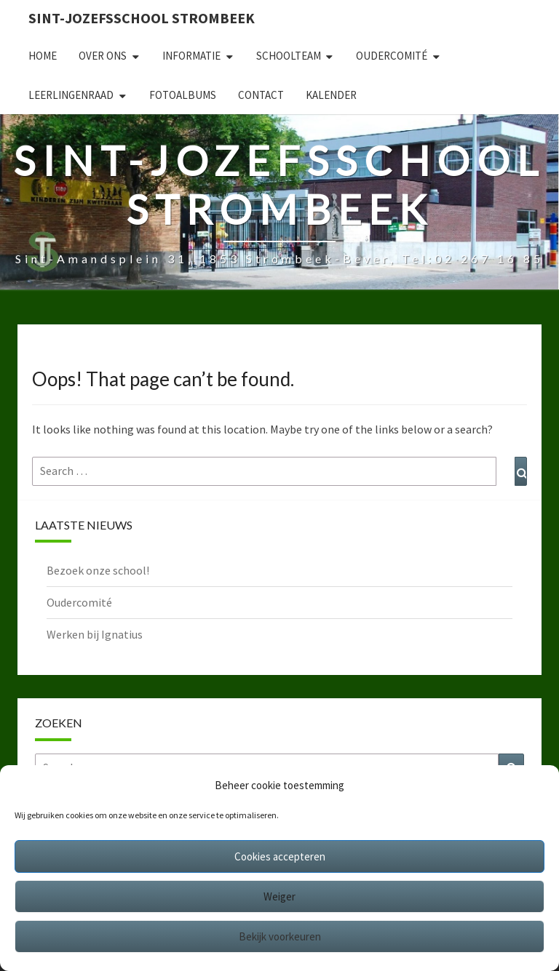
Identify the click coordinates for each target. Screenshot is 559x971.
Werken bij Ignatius (95, 634)
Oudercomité (391, 56)
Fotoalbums (182, 95)
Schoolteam (288, 56)
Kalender (331, 95)
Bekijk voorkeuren (280, 936)
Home (42, 56)
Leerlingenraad (71, 95)
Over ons (103, 56)
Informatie (191, 56)
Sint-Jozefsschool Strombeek (141, 18)
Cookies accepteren (279, 856)
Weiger (279, 896)
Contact (261, 95)
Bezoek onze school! (98, 570)
